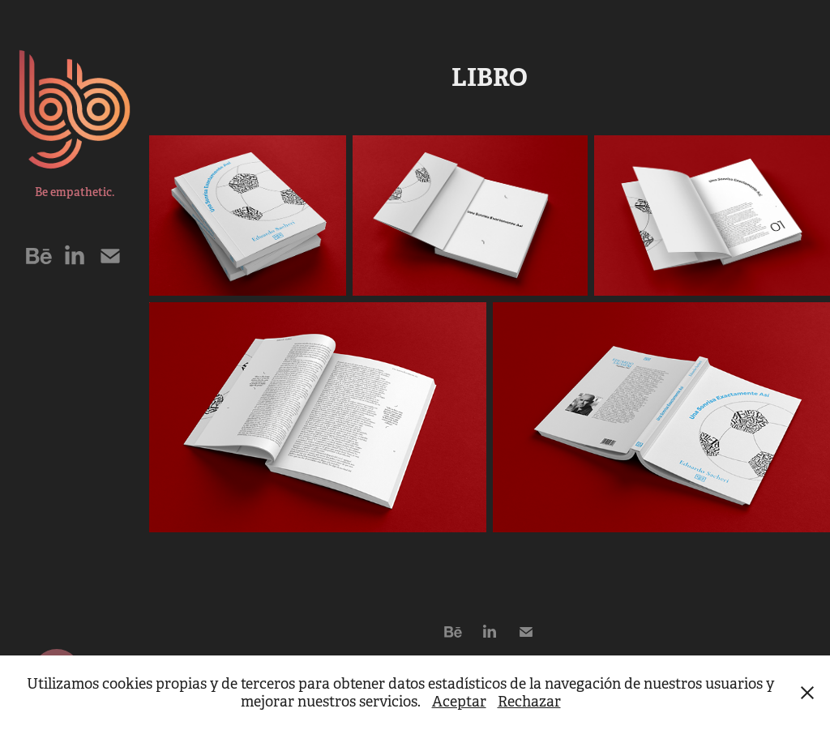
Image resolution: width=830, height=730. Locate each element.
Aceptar (459, 702)
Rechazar (529, 702)
